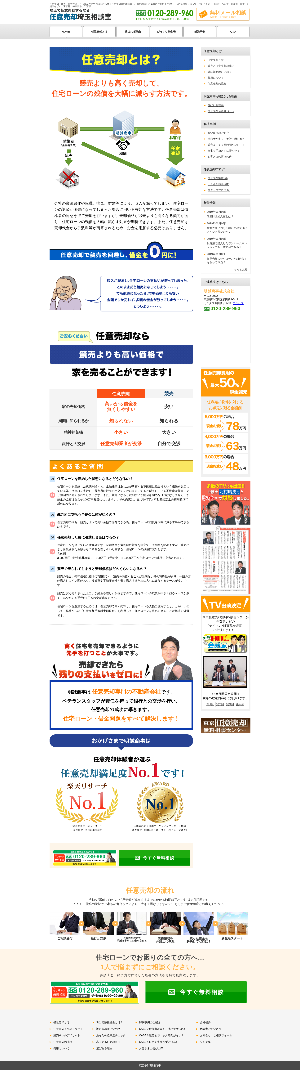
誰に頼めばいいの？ (220, 71)
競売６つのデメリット (66, 1035)
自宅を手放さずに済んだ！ (224, 150)
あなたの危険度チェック (111, 1035)
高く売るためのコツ (108, 1041)
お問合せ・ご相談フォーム (216, 1035)
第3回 (230, 704)
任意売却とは (99, 31)
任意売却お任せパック (221, 111)
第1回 (210, 704)
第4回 (240, 704)
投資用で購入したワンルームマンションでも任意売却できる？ (227, 242)
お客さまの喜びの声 (220, 156)
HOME (66, 31)
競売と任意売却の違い (221, 65)
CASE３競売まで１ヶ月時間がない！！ (163, 1035)
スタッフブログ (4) (219, 190)
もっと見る (240, 269)
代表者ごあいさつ (210, 1028)
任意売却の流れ (217, 83)
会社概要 (205, 1022)
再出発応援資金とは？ (109, 1022)
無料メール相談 (228, 14)
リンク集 (205, 1041)
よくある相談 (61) (218, 184)
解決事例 (199, 31)
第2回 (220, 704)
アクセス (238, 303)
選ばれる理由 (133, 31)
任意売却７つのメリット (68, 1028)
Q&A (233, 31)
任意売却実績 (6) (218, 178)
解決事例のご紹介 (218, 132)
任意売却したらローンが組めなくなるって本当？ (227, 258)
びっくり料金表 (166, 31)
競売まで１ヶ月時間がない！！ (226, 144)
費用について (216, 77)
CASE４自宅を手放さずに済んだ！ (160, 1041)
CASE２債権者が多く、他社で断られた (163, 1028)
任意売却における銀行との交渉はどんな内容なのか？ (227, 227)
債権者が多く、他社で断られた (226, 138)
